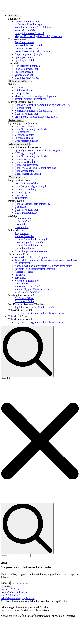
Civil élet (13, 15)
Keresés (5, 582)
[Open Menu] (2, 10)
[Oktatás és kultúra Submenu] (30, 81)
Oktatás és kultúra (18, 81)
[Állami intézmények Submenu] (31, 144)
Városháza (14, 177)
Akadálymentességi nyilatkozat (17, 598)
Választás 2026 (16, 316)
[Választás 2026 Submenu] (26, 316)
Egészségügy (16, 120)
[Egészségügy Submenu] (26, 120)
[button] (40, 441)
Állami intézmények (18, 144)
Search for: (7, 378)
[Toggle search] (27, 351)
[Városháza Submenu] (23, 177)
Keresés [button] (7, 586)
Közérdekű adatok (11, 595)
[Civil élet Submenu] (21, 16)
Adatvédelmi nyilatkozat (14, 592)
